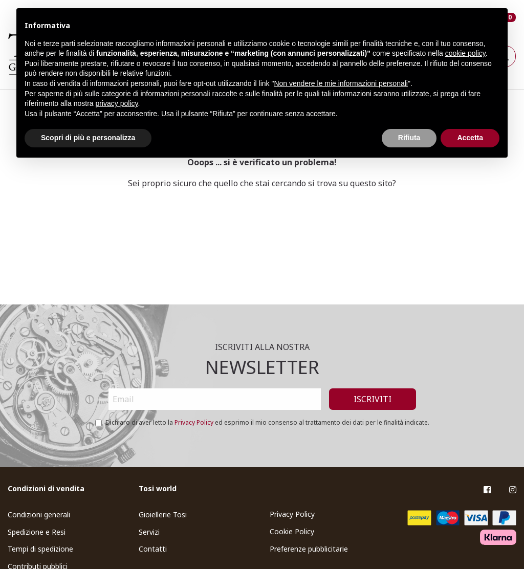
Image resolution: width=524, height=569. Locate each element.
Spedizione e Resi (37, 532)
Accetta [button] (470, 138)
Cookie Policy (292, 531)
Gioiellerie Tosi (163, 514)
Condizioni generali (39, 514)
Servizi (149, 532)
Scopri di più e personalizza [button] (88, 138)
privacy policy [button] (117, 103)
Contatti (153, 549)
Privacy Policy (193, 422)
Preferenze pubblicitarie (309, 549)
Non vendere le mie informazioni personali (340, 83)
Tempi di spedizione (40, 549)
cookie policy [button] (465, 53)
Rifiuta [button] (409, 138)
